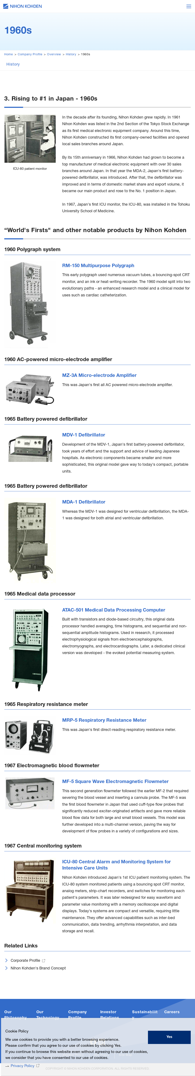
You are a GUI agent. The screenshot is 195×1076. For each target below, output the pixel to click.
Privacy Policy (22, 1066)
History (71, 54)
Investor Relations (109, 1016)
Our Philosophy (15, 1016)
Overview (54, 54)
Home (8, 54)
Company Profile (30, 54)
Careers (172, 1013)
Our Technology (47, 1016)
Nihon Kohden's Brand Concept (38, 969)
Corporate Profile (25, 962)
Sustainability (145, 1016)
